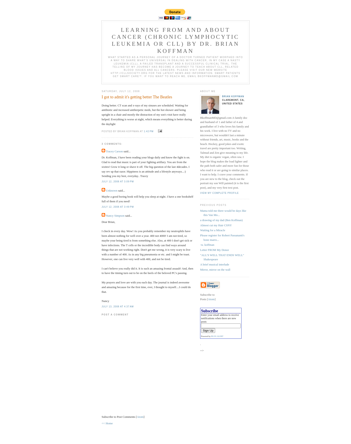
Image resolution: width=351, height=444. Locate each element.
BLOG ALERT (217, 336)
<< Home (107, 423)
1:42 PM (149, 131)
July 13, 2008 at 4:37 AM (118, 306)
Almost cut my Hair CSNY (216, 225)
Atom (140, 416)
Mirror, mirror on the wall (215, 269)
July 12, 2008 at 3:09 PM (118, 181)
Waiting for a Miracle (212, 230)
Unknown (111, 190)
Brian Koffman (233, 96)
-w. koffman (207, 244)
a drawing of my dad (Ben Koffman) (221, 220)
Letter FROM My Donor (214, 250)
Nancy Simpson (115, 215)
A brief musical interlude (214, 264)
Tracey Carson (114, 151)
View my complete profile (219, 193)
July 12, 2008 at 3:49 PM (118, 207)
